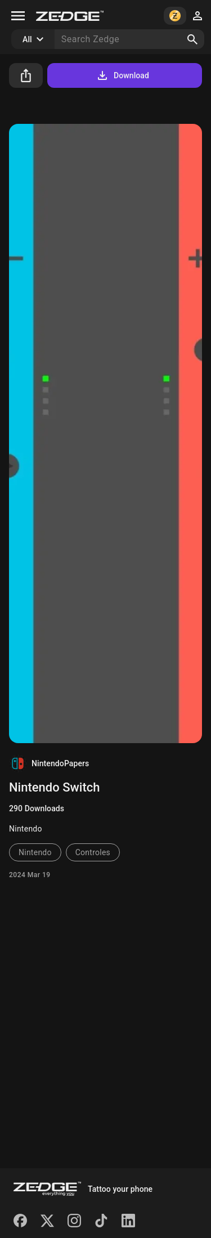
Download (122, 75)
